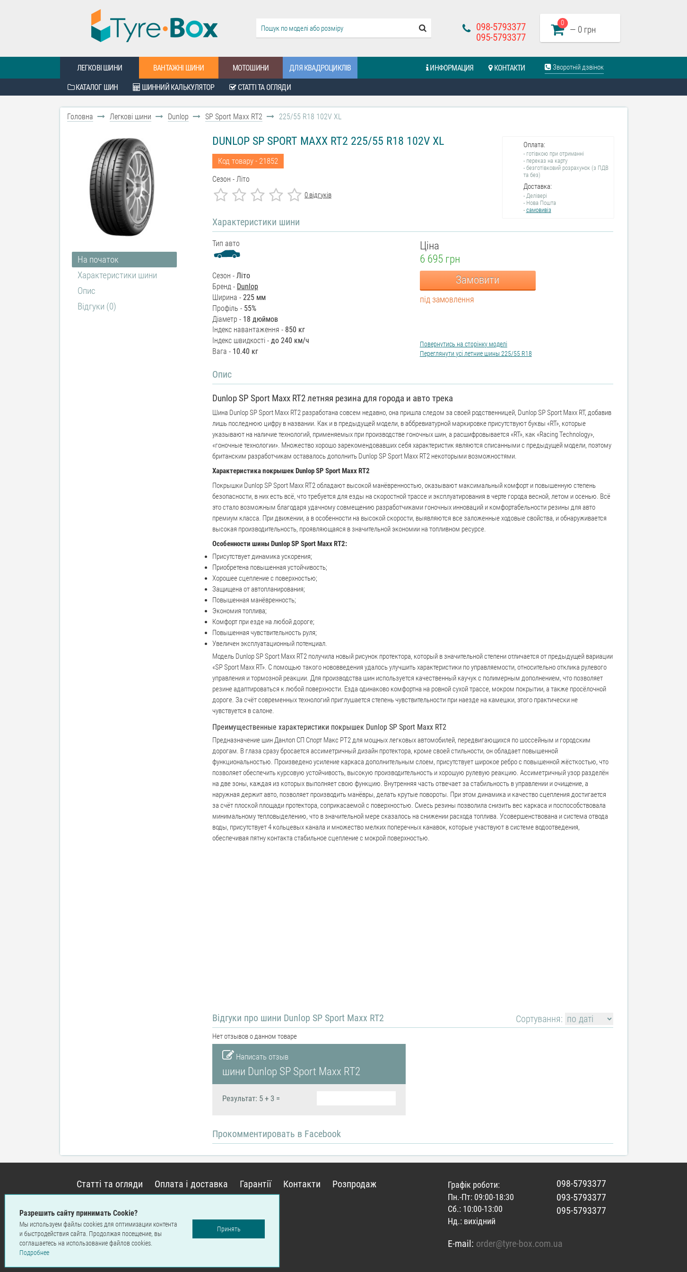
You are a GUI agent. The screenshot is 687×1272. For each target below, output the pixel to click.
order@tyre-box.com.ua (519, 1243)
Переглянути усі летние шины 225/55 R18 (476, 353)
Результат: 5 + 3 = (251, 1098)
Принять (229, 1229)
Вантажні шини (178, 67)
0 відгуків (317, 195)
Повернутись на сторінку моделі (463, 344)
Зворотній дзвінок (574, 67)
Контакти (506, 67)
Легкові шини (99, 67)
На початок (98, 259)
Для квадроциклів (320, 67)
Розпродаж (354, 1184)
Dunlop (178, 116)
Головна (80, 116)
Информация (449, 67)
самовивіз (538, 209)
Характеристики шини (117, 275)
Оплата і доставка (191, 1184)
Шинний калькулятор (173, 87)
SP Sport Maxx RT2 (233, 116)
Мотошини (251, 67)
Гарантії (255, 1184)
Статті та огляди (260, 87)
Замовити (477, 280)
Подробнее (34, 1252)
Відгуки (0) (97, 306)
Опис (87, 290)
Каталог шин (93, 87)
